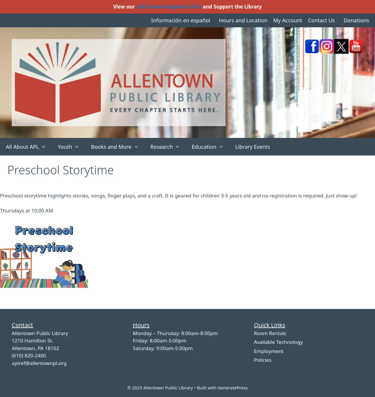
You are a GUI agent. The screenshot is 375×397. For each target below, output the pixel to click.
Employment (269, 351)
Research (168, 147)
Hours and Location (243, 20)
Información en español (180, 20)
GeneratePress (232, 388)
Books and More (117, 147)
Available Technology (278, 342)
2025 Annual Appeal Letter (169, 6)
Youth (71, 147)
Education (210, 147)
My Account (287, 20)
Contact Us (321, 20)
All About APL (29, 147)
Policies (263, 360)
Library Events (252, 146)
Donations (356, 20)
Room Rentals (270, 333)
